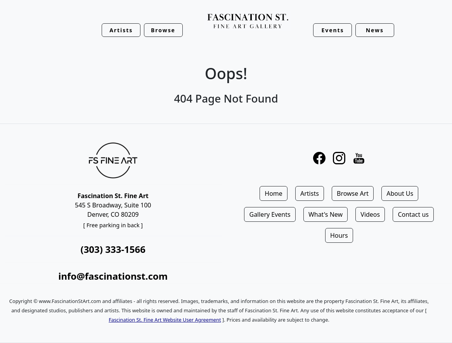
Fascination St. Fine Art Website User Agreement (165, 319)
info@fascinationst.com (113, 276)
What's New (325, 214)
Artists (309, 193)
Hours (339, 235)
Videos (370, 214)
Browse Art (353, 193)
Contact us (413, 214)
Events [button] (332, 30)
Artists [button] (121, 30)
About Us (399, 193)
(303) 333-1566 (113, 249)
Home (273, 193)
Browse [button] (163, 30)
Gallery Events (269, 214)
